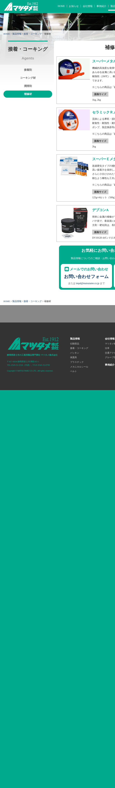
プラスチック (77, 362)
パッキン (74, 353)
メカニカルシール (79, 367)
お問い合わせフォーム (86, 276)
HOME (61, 6)
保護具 (73, 357)
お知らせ (74, 6)
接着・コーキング (33, 34)
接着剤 (28, 69)
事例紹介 (101, 6)
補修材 (28, 93)
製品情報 (16, 34)
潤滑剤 (28, 85)
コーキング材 (28, 77)
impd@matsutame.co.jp (87, 283)
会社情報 (88, 6)
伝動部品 (74, 343)
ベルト (73, 371)
